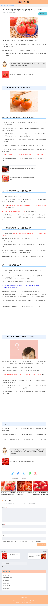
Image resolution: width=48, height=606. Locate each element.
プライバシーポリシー (31, 602)
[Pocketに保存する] (35, 474)
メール (4, 532)
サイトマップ (22, 602)
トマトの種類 (6, 585)
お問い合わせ (15, 602)
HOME (24, 600)
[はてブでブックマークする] (24, 474)
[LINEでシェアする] (30, 474)
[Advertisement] (24, 322)
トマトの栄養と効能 (13, 478)
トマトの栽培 (6, 582)
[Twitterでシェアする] (12, 474)
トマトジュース (6, 591)
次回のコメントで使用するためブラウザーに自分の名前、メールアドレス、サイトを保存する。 (23, 543)
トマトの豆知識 (22, 478)
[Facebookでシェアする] (18, 474)
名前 (3, 526)
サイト (3, 538)
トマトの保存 (6, 577)
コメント (4, 509)
